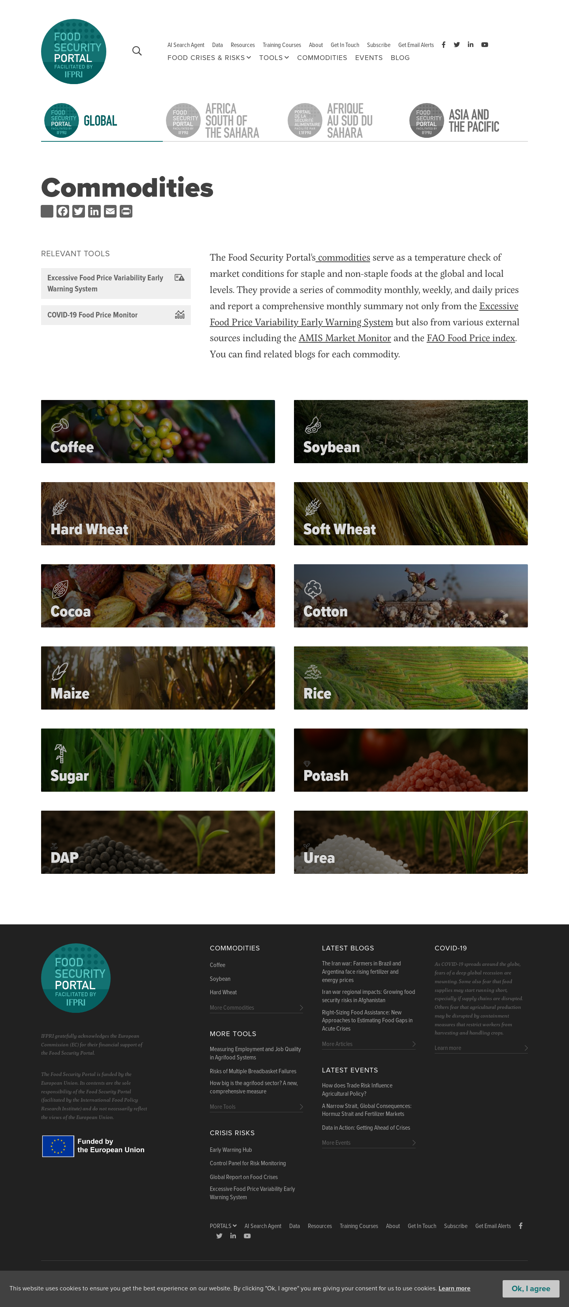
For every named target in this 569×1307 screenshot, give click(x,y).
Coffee (217, 965)
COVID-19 (451, 948)
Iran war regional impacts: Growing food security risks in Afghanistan (368, 996)
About (316, 45)
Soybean (220, 979)
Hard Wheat (223, 993)
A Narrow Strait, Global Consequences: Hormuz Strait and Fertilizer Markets (367, 1110)
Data (217, 45)
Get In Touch (345, 45)
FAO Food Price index (471, 337)
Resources (243, 45)
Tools (271, 58)
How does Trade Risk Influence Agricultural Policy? (357, 1090)
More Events (336, 1143)
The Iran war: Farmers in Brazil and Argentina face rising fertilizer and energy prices (361, 972)
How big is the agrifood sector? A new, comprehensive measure (254, 1088)
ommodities (346, 257)
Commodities (322, 58)
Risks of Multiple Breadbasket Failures (253, 1072)
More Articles (337, 1044)
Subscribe (378, 45)
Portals (223, 1226)
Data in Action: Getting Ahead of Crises (366, 1128)
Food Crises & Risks (206, 58)
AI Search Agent (186, 45)
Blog (400, 58)
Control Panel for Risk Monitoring (248, 1164)
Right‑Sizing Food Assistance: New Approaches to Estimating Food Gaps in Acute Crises (367, 1021)
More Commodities (232, 1008)
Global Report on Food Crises (244, 1177)
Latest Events (350, 1070)
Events (369, 58)
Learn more (455, 1289)
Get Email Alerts (416, 45)
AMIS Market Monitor (345, 337)
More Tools (233, 1034)
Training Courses (282, 45)
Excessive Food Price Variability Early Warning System (252, 1193)
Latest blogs (348, 948)
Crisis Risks (232, 1133)
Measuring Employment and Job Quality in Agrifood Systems (255, 1054)
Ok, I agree (531, 1289)
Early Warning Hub (231, 1150)
